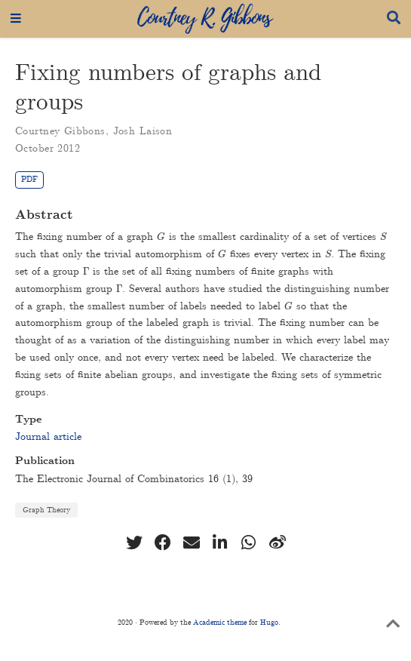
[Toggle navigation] (16, 19)
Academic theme (220, 622)
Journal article (48, 437)
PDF (29, 179)
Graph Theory (46, 510)
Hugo (269, 622)
